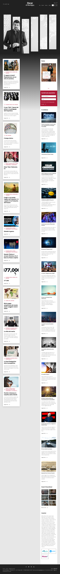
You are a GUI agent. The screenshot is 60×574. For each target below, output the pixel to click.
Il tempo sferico (8, 138)
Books (43, 7)
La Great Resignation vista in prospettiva (10, 362)
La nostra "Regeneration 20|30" (48, 273)
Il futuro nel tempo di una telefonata (46, 298)
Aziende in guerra (9, 231)
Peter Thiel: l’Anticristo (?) (10, 168)
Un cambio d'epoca (45, 374)
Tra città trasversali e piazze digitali (47, 324)
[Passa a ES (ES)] (56, 7)
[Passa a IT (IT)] (53, 7)
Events (46, 7)
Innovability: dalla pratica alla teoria (47, 349)
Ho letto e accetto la (48, 102)
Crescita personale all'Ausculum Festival (48, 224)
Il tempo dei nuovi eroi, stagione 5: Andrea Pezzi (48, 424)
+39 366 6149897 (50, 570)
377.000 (6, 281)
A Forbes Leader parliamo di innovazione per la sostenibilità (48, 399)
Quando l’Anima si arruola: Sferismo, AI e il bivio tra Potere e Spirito (11, 256)
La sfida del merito (9, 331)
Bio (39, 7)
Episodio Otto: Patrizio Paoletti (48, 473)
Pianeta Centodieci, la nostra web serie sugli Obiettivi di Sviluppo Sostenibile (48, 125)
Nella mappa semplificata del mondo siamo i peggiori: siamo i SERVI (11, 305)
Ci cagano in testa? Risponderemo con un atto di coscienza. (10, 77)
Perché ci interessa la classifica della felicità (10, 394)
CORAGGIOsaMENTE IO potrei (47, 200)
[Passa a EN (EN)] (54, 7)
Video (50, 7)
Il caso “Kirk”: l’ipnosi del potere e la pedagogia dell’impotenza (11, 109)
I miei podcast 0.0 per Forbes (47, 154)
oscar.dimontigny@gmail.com (40, 570)
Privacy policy (52, 102)
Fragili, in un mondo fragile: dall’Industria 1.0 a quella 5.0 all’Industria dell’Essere (11, 200)
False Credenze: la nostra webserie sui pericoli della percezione (48, 174)
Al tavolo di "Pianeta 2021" (47, 249)
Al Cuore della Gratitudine (46, 449)
